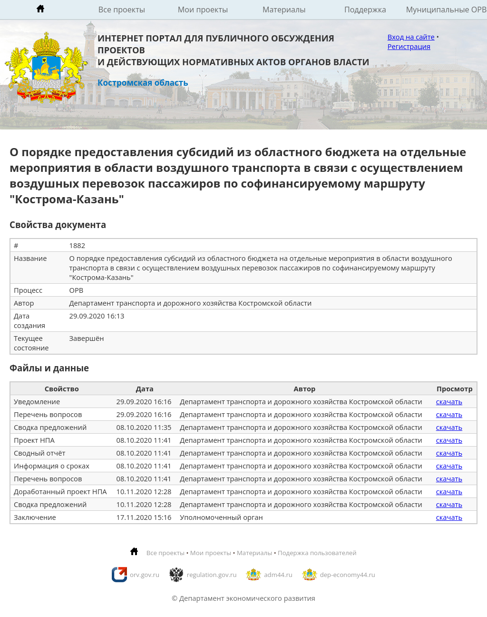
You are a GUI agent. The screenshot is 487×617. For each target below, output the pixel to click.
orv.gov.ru (144, 574)
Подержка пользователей (317, 552)
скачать (449, 401)
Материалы (284, 9)
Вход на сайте (411, 36)
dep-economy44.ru (347, 574)
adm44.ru (278, 574)
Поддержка (365, 9)
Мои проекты (203, 9)
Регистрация (409, 46)
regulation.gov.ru (212, 574)
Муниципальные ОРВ (446, 9)
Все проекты (121, 9)
